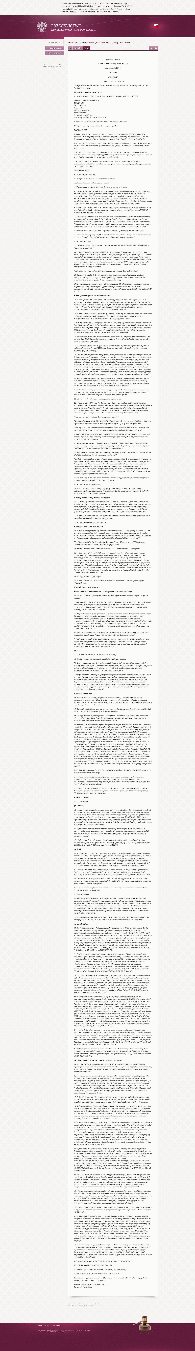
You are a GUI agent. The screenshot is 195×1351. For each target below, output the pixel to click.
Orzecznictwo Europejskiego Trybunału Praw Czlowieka (51, 1330)
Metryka (77, 48)
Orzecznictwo (89, 27)
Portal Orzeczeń (54, 52)
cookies (107, 3)
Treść (86, 48)
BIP (156, 26)
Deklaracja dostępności (43, 1325)
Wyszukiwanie (55, 48)
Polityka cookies (56, 1325)
